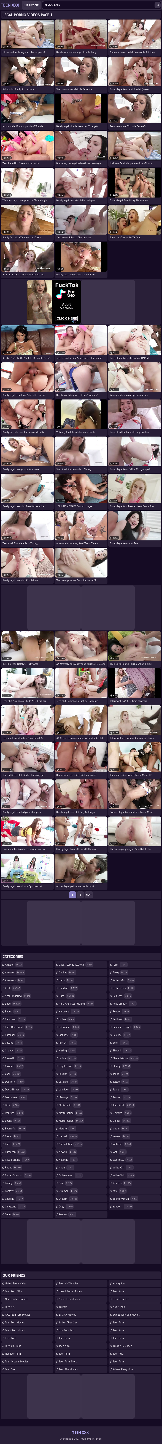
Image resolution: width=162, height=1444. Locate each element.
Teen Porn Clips (13, 1291)
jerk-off (68, 1042)
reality (121, 1011)
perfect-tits (124, 988)
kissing (67, 1050)
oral (66, 1183)
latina (68, 1058)
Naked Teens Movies (70, 1291)
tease (121, 1089)
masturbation (71, 1120)
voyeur (121, 1136)
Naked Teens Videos (16, 1283)
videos (122, 1120)
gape (12, 1214)
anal (13, 988)
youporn (123, 1206)
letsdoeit (69, 1089)
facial (13, 1167)
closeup (14, 1066)
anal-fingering (18, 996)
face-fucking (17, 1159)
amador (14, 964)
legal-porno (70, 1066)
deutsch (14, 1113)
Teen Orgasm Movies (16, 1361)
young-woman (125, 1198)
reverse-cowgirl (127, 1027)
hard (67, 996)
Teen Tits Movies (68, 1369)
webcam (122, 1144)
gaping (67, 972)
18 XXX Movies (67, 1314)
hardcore (69, 1011)
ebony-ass (15, 1128)
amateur (15, 972)
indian (67, 1019)
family (13, 1183)
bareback (15, 1035)
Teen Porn (10, 1338)
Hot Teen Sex (66, 1330)
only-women (71, 1175)
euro (13, 1144)
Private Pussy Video (123, 1369)
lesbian (68, 1074)
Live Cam (34, 5)
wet (120, 1152)
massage (68, 1097)
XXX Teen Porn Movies (17, 1314)
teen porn (64, 1338)
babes (13, 1011)
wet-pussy (123, 1159)
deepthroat (16, 1097)
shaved (122, 1050)
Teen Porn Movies (15, 1322)
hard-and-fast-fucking (76, 1003)
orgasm (68, 1198)
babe (13, 1003)
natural (68, 1136)
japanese (68, 1035)
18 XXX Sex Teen (122, 1346)
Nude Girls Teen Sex (16, 1299)
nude (66, 1167)
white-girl (123, 1167)
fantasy (14, 1191)
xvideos (122, 1183)
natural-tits (71, 1144)
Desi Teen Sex (121, 1299)
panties (67, 1214)
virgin (121, 1128)
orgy (66, 1206)
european (15, 1152)
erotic (13, 1136)
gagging (14, 1198)
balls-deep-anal (19, 1027)
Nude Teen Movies (69, 1299)
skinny (122, 1066)
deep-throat (17, 1089)
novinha (68, 1159)
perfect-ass (124, 980)
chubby (14, 1050)
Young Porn (119, 1283)
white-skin (124, 1175)
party (120, 964)
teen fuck (118, 1353)
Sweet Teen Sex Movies (126, 1314)
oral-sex (68, 1191)
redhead (122, 1019)
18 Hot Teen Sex (68, 1322)
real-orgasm (125, 1003)
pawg (120, 972)
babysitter (15, 1019)
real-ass (122, 996)
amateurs (15, 980)
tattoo (121, 1081)
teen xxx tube (13, 1346)
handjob (68, 988)
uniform (122, 1113)
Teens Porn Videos (15, 1330)
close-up (15, 1058)
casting (14, 1042)
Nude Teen (119, 1307)
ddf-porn (15, 1081)
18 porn (63, 1307)
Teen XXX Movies (68, 1283)
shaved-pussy (126, 1058)
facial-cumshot (18, 1175)
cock (13, 1074)
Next (89, 894)
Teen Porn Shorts (68, 1361)
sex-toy (122, 1035)
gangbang (15, 1206)
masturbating (71, 1113)
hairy (66, 980)
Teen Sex (10, 1307)
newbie (68, 1152)
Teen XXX (64, 1346)
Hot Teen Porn (13, 1353)
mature (67, 1128)
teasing (122, 1097)
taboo (121, 1074)
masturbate (70, 1105)
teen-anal (124, 1105)
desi (12, 1105)
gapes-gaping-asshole (76, 964)
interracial (69, 1027)
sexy (121, 1042)
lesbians (68, 1081)
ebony (13, 1120)
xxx (120, 1191)
